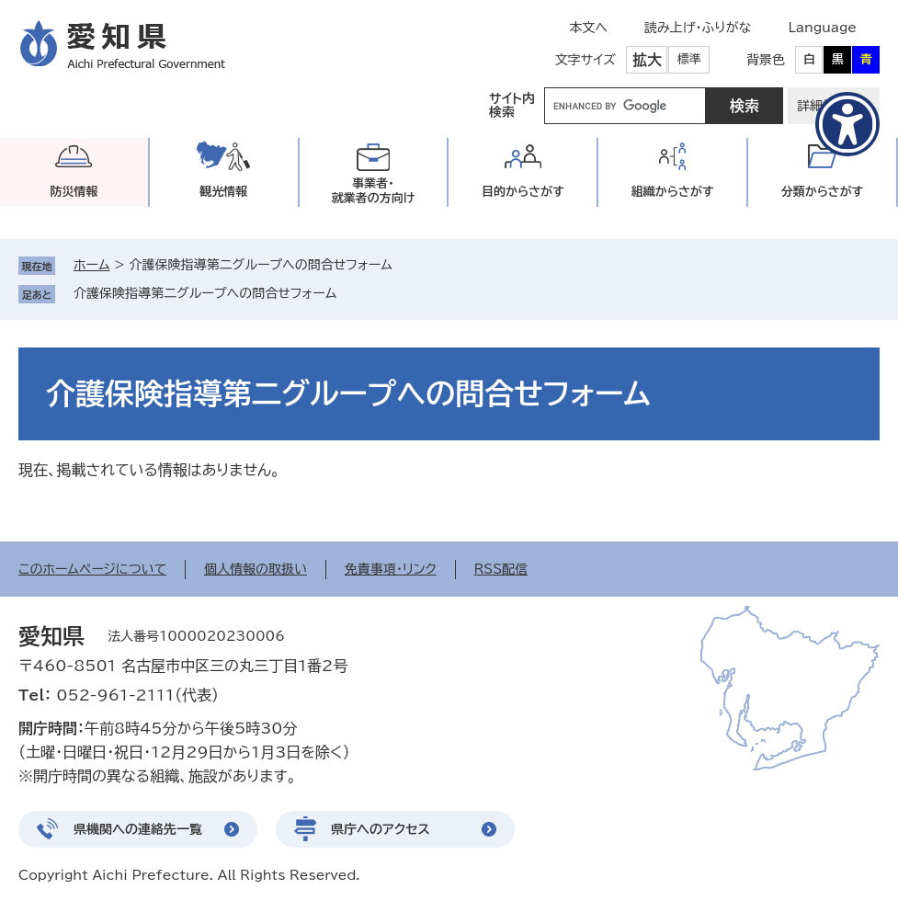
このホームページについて (92, 569)
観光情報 (223, 192)
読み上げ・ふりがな (697, 27)
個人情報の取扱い (255, 569)
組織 (672, 192)
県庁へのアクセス (380, 829)
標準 (689, 59)
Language (822, 27)
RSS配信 (501, 569)
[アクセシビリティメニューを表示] (847, 124)
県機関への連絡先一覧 (138, 829)
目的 (523, 192)
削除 (349, 293)
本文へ (588, 27)
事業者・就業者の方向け (373, 190)
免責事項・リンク (391, 569)
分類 (822, 192)
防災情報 (73, 192)
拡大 (647, 59)
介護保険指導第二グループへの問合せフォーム (205, 293)
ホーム (91, 264)
